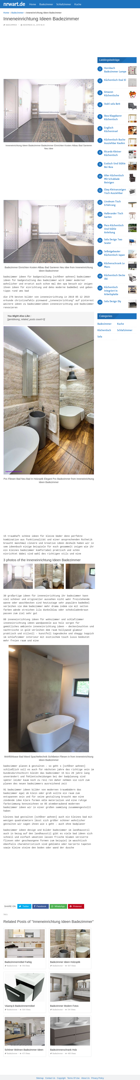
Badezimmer (46, 4)
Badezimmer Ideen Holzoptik (65, 953)
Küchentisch (104, 330)
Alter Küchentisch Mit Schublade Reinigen (114, 179)
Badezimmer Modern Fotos (64, 997)
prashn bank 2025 (83, 1074)
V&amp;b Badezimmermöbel (20, 997)
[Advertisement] (48, 52)
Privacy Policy (97, 1070)
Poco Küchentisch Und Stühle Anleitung (114, 229)
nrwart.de (14, 4)
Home (32, 4)
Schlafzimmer (63, 4)
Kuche (77, 4)
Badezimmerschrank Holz (63, 1041)
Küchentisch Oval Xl (115, 80)
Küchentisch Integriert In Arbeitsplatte (111, 291)
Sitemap (40, 1070)
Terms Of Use (73, 1070)
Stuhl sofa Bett (112, 103)
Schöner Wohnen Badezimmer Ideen (24, 1041)
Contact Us (50, 1070)
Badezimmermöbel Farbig (18, 953)
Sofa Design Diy (112, 301)
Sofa (99, 336)
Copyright (61, 1070)
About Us (85, 1070)
